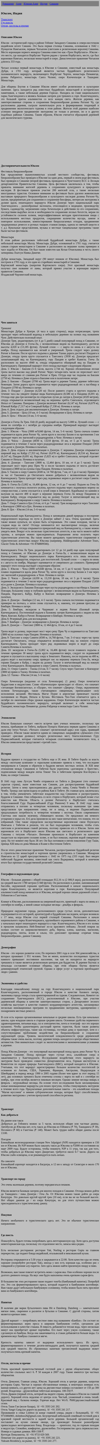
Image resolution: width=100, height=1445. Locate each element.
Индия (43, 3)
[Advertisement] (50, 143)
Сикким (54, 3)
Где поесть (7, 22)
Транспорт (7, 19)
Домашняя (8, 3)
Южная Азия (31, 3)
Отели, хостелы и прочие (15, 25)
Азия (18, 3)
